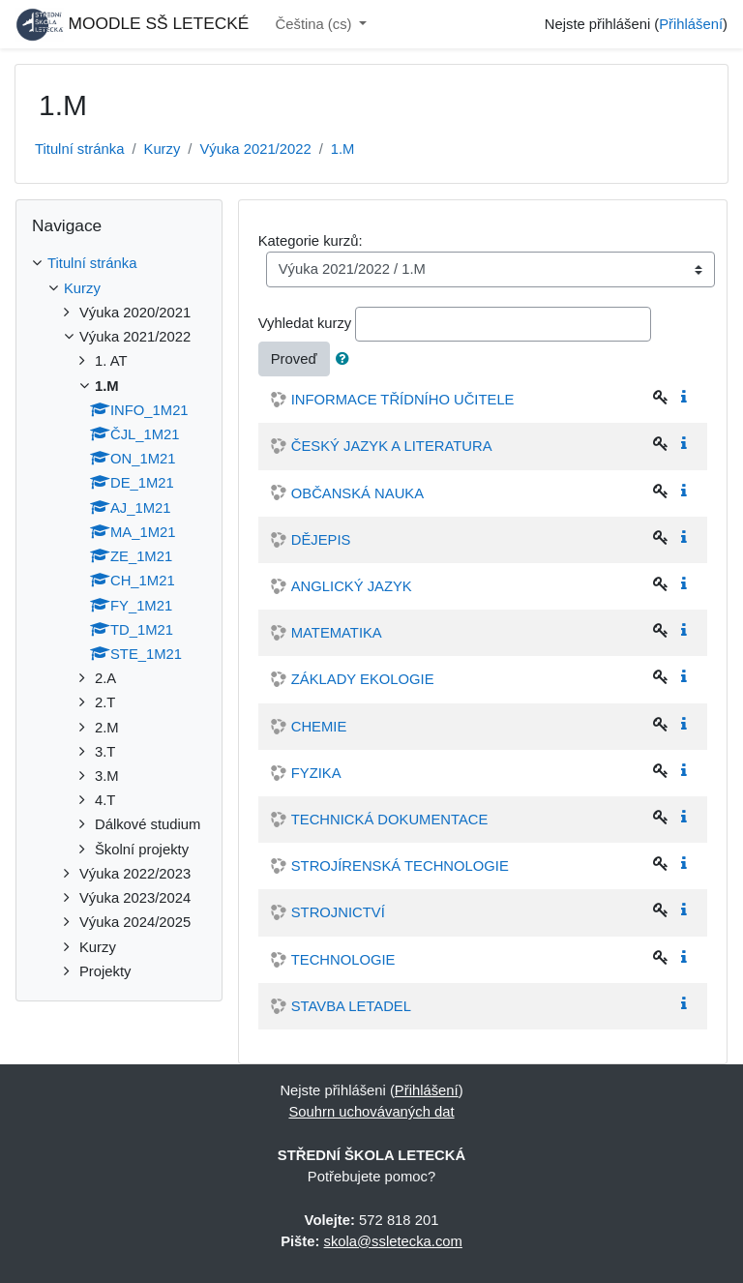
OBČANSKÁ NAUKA (357, 493)
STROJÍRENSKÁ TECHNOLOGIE (400, 866)
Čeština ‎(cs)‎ (316, 24)
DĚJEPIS (321, 540)
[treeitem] (119, 263)
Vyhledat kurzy (305, 323)
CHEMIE (319, 726)
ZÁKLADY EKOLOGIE (362, 679)
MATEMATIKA (336, 633)
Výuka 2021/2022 (255, 149)
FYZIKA (316, 773)
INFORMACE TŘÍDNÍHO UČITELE (403, 399)
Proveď (294, 359)
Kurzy (162, 149)
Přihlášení (691, 24)
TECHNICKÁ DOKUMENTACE (390, 819)
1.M (343, 149)
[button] (346, 359)
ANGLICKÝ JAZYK (351, 586)
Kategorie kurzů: (310, 241)
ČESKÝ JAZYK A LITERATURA (391, 446)
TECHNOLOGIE (343, 960)
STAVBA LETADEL (351, 1006)
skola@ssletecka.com (393, 1241)
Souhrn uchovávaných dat (371, 1111)
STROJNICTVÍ (338, 912)
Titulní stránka (79, 149)
